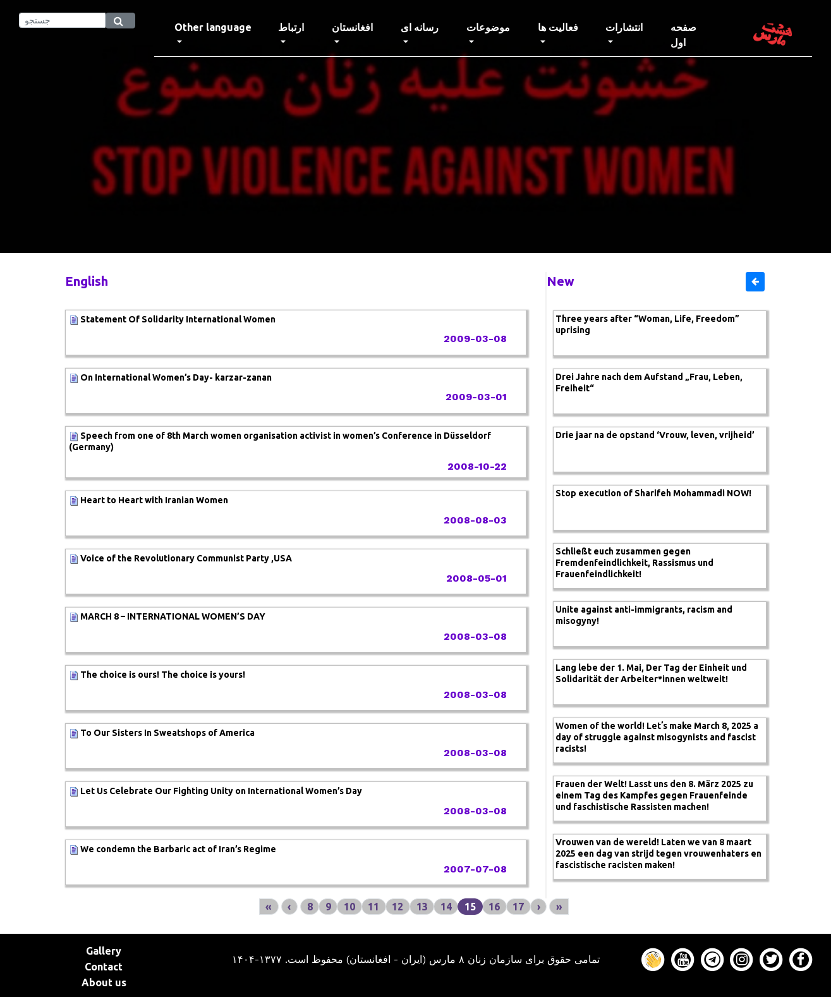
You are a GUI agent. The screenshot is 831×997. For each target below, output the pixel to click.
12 (397, 906)
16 (494, 906)
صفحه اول (696, 34)
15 (470, 906)
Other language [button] (213, 27)
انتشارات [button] (624, 27)
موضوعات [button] (488, 27)
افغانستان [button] (352, 27)
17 (518, 906)
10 (349, 906)
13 (422, 906)
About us (104, 982)
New (560, 281)
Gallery (103, 951)
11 (373, 906)
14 (446, 906)
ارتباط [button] (291, 27)
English (86, 281)
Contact (104, 966)
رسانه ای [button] (420, 27)
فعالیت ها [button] (558, 27)
